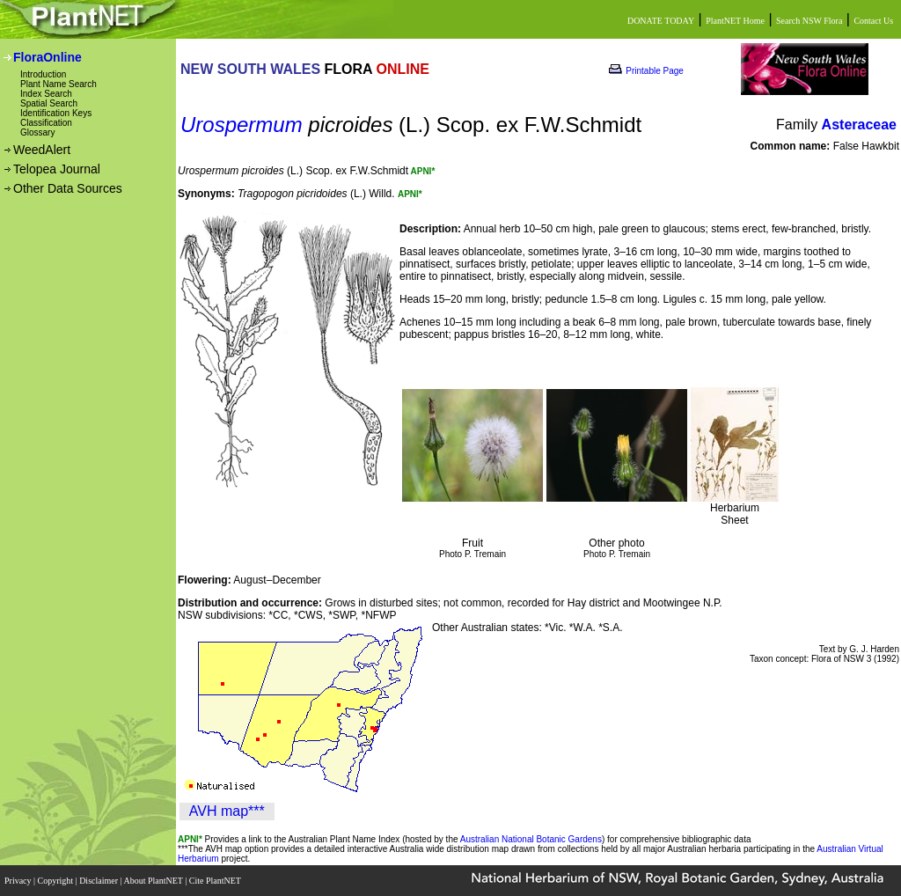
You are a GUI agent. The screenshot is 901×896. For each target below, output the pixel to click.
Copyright (57, 880)
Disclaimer (99, 880)
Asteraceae (859, 124)
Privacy (18, 880)
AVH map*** (227, 811)
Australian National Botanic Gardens (531, 839)
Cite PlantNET (216, 880)
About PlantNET (154, 880)
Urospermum (241, 124)
